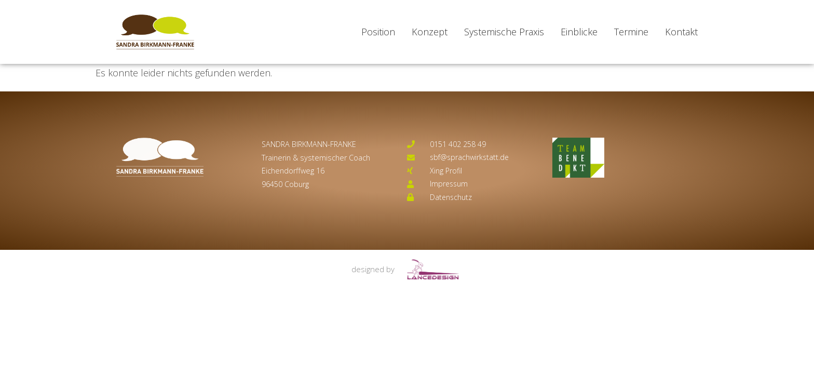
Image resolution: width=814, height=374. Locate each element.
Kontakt (681, 31)
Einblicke (579, 31)
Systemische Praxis (504, 31)
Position (378, 31)
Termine (631, 31)
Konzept (429, 31)
